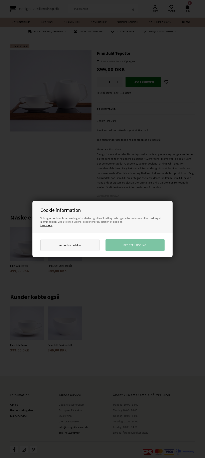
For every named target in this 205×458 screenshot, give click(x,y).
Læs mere (46, 225)
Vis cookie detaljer (70, 245)
